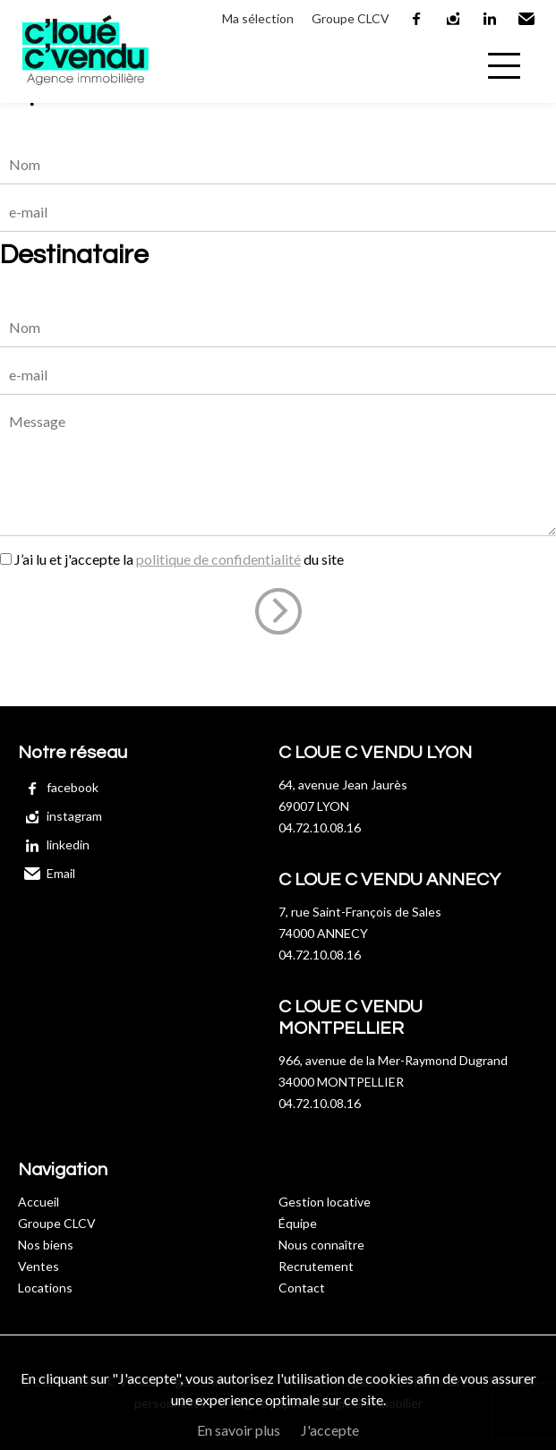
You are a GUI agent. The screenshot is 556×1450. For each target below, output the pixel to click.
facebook (417, 18)
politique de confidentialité (218, 558)
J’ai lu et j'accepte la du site (179, 558)
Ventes (38, 1266)
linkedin (490, 18)
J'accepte (330, 1429)
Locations (45, 1287)
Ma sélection (258, 18)
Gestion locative (324, 1201)
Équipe (297, 1223)
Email (527, 18)
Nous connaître (321, 1244)
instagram (454, 18)
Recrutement (316, 1266)
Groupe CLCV (350, 18)
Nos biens (45, 1244)
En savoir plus (238, 1429)
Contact (301, 1287)
